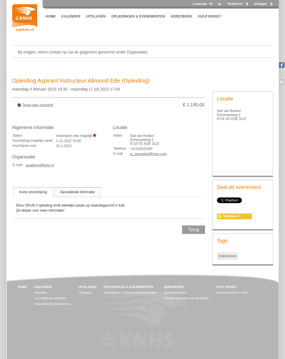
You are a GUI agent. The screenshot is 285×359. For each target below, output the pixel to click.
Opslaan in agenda (232, 216)
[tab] (33, 192)
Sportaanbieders (175, 292)
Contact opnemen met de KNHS (186, 298)
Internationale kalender (50, 298)
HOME (51, 16)
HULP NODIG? (209, 16)
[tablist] (108, 203)
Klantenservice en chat (231, 292)
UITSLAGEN (95, 16)
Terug (193, 229)
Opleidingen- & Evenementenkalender (130, 292)
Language (200, 3)
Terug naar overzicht (37, 105)
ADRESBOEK (182, 16)
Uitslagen (85, 292)
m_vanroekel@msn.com (148, 154)
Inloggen (260, 3)
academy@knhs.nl (40, 165)
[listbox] (215, 5)
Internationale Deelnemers (53, 304)
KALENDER (71, 16)
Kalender (41, 292)
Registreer (235, 3)
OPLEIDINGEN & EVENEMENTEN (138, 16)
